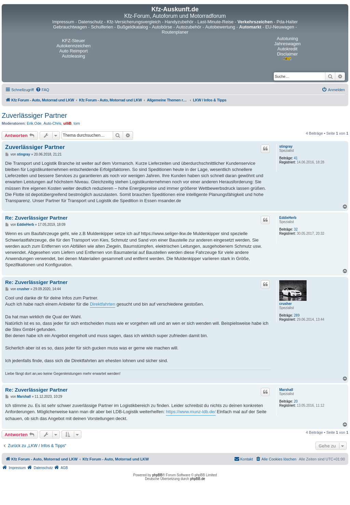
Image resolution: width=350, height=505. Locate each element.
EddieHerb (287, 218)
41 (296, 158)
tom (76, 123)
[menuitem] (42, 90)
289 (297, 315)
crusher (285, 304)
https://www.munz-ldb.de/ (190, 411)
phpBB (157, 475)
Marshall (286, 390)
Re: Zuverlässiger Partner (36, 218)
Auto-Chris (52, 123)
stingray (286, 146)
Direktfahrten (102, 304)
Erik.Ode (34, 123)
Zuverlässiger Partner (34, 115)
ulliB (67, 123)
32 (296, 229)
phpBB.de (197, 479)
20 (296, 401)
